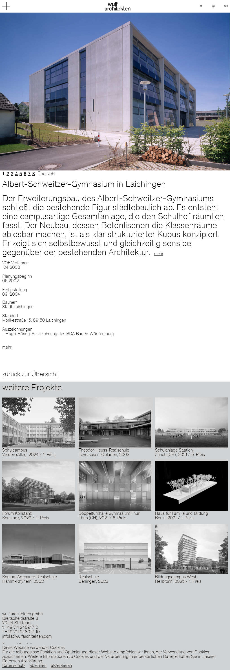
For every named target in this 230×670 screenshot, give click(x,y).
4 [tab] (16, 173)
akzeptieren (61, 666)
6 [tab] (25, 173)
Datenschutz (13, 666)
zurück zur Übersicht (30, 374)
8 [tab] (33, 173)
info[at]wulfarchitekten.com (27, 637)
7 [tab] (29, 173)
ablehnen (38, 666)
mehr (158, 254)
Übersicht (46, 174)
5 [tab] (21, 173)
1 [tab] (3, 173)
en (226, 6)
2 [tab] (8, 173)
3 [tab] (12, 173)
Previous (57, 91)
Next (172, 91)
